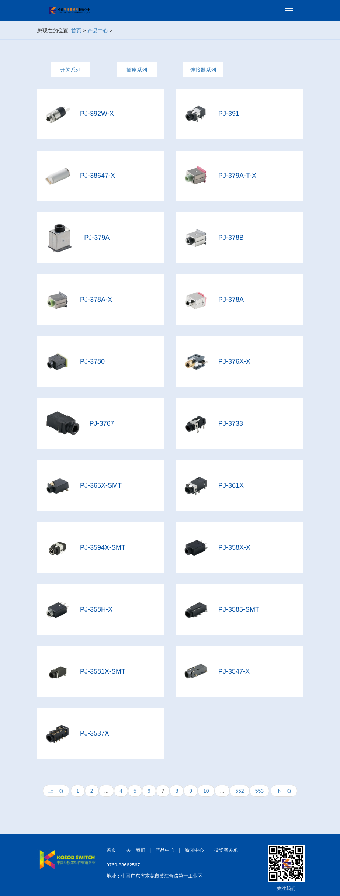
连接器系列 (203, 70)
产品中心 (97, 31)
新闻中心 (194, 850)
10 (206, 791)
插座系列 (136, 70)
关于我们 (135, 850)
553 (259, 791)
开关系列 (70, 70)
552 (239, 791)
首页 (76, 31)
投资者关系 (226, 850)
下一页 (284, 791)
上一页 (56, 791)
